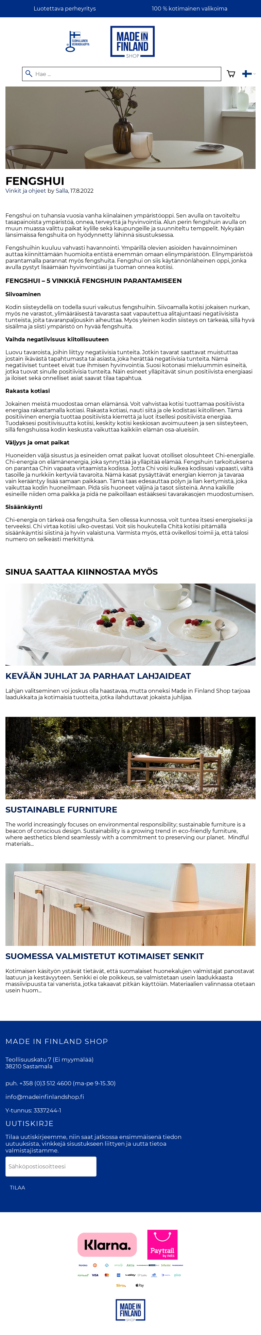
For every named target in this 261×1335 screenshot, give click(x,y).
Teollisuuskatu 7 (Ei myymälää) (49, 1059)
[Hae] (121, 74)
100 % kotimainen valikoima (189, 8)
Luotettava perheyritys (65, 8)
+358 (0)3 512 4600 (45, 1083)
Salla (62, 191)
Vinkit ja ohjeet (25, 191)
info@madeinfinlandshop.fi (44, 1096)
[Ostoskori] (231, 75)
